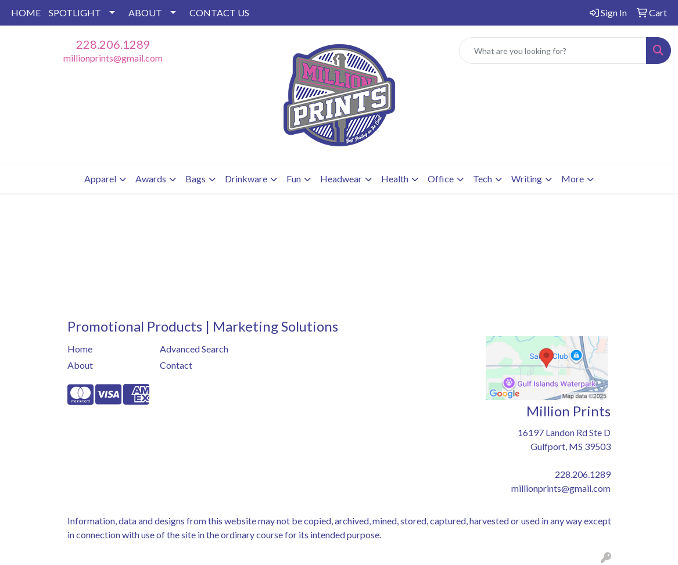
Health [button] (394, 178)
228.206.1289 (113, 44)
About (80, 364)
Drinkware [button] (246, 178)
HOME (26, 12)
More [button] (572, 178)
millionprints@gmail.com (113, 57)
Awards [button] (150, 178)
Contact (176, 364)
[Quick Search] (553, 50)
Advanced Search (194, 348)
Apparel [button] (100, 178)
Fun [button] (293, 178)
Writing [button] (526, 178)
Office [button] (441, 178)
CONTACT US (219, 12)
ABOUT (145, 12)
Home (79, 348)
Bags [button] (195, 178)
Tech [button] (482, 178)
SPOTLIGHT (75, 12)
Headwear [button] (341, 178)
